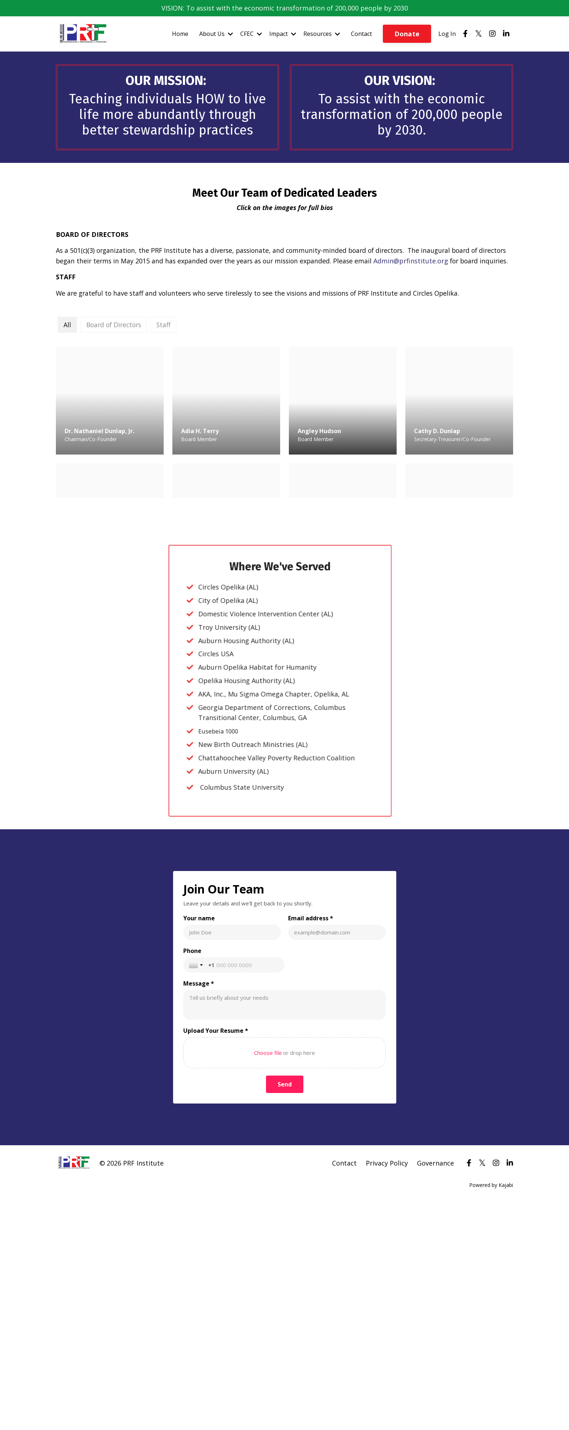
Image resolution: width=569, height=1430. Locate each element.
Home (180, 34)
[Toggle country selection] (197, 1402)
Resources (321, 34)
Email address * (310, 1355)
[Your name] (232, 1369)
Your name (200, 1355)
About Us (216, 34)
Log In (447, 34)
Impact (282, 34)
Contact (361, 34)
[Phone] (244, 1402)
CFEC (251, 34)
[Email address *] (337, 1369)
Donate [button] (407, 33)
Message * (199, 1421)
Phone (193, 1388)
